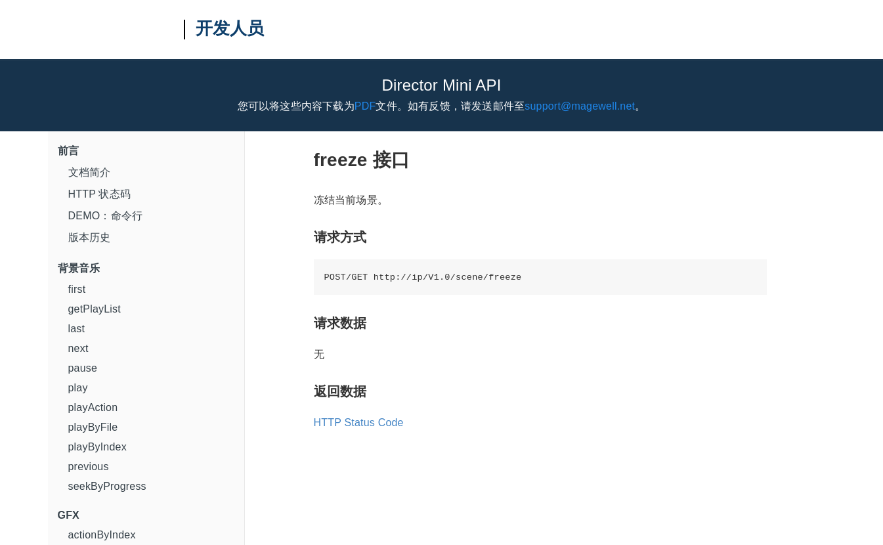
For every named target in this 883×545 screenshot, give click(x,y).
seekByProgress (107, 486)
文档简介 (89, 172)
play (78, 387)
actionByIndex (102, 534)
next (78, 348)
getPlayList (94, 309)
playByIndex (97, 446)
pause (83, 368)
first (77, 289)
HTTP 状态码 (99, 194)
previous (88, 466)
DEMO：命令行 (105, 215)
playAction (93, 407)
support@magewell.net (580, 106)
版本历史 (89, 237)
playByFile (93, 427)
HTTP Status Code (359, 422)
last (76, 328)
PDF (365, 106)
